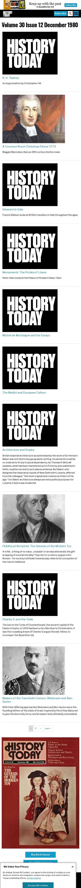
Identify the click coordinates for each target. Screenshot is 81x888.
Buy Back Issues (40, 854)
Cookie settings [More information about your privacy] (34, 883)
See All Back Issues (40, 862)
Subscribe (60, 13)
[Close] (72, 872)
